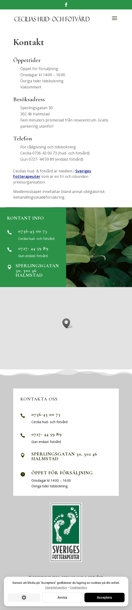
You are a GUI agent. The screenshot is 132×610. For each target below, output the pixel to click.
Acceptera (104, 597)
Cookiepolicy (78, 587)
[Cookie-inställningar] (24, 597)
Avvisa (62, 597)
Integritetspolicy (56, 587)
